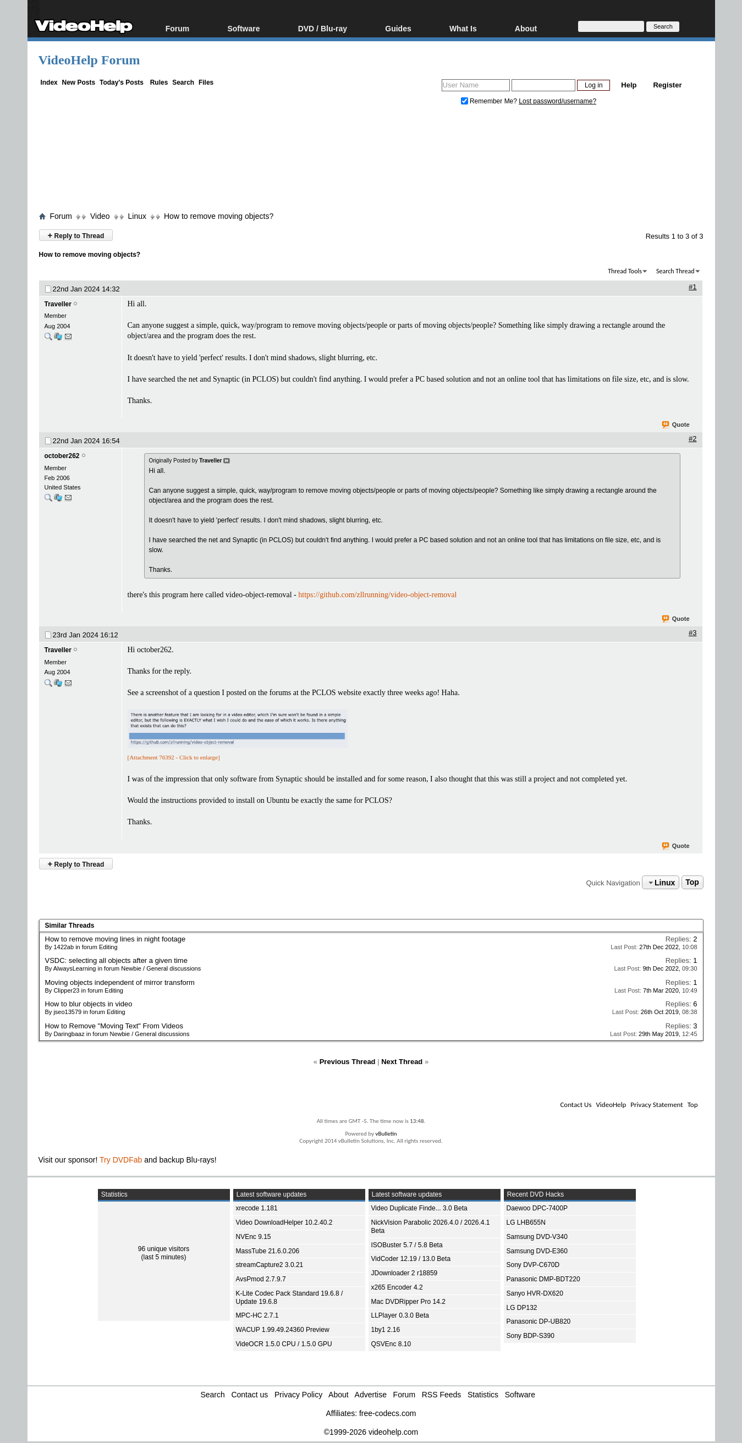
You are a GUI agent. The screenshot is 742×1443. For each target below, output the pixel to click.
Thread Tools (625, 271)
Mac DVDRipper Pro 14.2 (408, 1302)
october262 (62, 456)
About (526, 28)
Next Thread (401, 1062)
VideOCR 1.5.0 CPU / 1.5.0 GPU (284, 1344)
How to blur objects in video (89, 1004)
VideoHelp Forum (89, 60)
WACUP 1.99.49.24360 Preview (282, 1330)
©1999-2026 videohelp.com (371, 1432)
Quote (676, 425)
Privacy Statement (656, 1104)
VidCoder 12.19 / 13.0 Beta (411, 1259)
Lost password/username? (557, 101)
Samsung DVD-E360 (537, 1251)
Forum (178, 28)
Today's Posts (122, 82)
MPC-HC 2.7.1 (257, 1315)
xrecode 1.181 (257, 1208)
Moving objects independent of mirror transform (120, 982)
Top (692, 882)
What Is (463, 28)
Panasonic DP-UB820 (539, 1321)
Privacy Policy (298, 1394)
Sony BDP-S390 (530, 1336)
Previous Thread (348, 1062)
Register (667, 85)
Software (243, 28)
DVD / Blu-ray (322, 28)
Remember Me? (490, 101)
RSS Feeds (441, 1394)
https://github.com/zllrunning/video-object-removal (377, 595)
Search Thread (675, 271)
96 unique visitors (163, 1249)
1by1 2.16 (385, 1330)
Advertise (371, 1394)
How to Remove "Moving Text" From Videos (114, 1026)
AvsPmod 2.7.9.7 (261, 1279)
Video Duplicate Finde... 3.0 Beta (419, 1208)
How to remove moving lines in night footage (115, 939)
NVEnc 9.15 (253, 1237)
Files (206, 82)
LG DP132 (522, 1308)
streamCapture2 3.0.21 (270, 1265)
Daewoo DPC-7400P (537, 1208)
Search (183, 82)
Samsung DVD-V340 (537, 1237)
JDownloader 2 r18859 (404, 1273)
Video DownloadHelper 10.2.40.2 (284, 1222)
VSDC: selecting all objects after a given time (116, 960)
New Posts (79, 82)
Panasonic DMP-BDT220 (543, 1279)
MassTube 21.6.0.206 (268, 1251)
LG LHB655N (526, 1222)
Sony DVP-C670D (533, 1265)
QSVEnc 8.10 (391, 1344)
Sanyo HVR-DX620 (535, 1293)
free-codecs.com (387, 1413)
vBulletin (386, 1133)
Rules (159, 82)
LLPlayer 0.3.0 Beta (400, 1315)
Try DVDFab (121, 1159)
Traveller (58, 304)
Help (628, 85)
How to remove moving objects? (218, 216)
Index (48, 82)
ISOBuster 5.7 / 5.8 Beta (407, 1245)
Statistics (483, 1394)
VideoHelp (611, 1104)
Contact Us (575, 1104)
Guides (398, 28)
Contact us (249, 1394)
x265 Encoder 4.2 (397, 1287)
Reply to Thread (76, 235)
